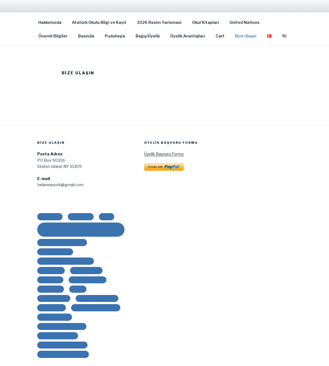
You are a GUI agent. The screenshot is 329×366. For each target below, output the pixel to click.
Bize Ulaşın (245, 36)
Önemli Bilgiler (53, 36)
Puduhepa (115, 36)
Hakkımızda (49, 22)
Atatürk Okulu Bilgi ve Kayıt (99, 22)
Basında (86, 36)
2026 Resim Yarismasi (159, 22)
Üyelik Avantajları (187, 36)
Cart (220, 36)
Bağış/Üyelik (148, 36)
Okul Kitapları (205, 22)
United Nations (245, 22)
